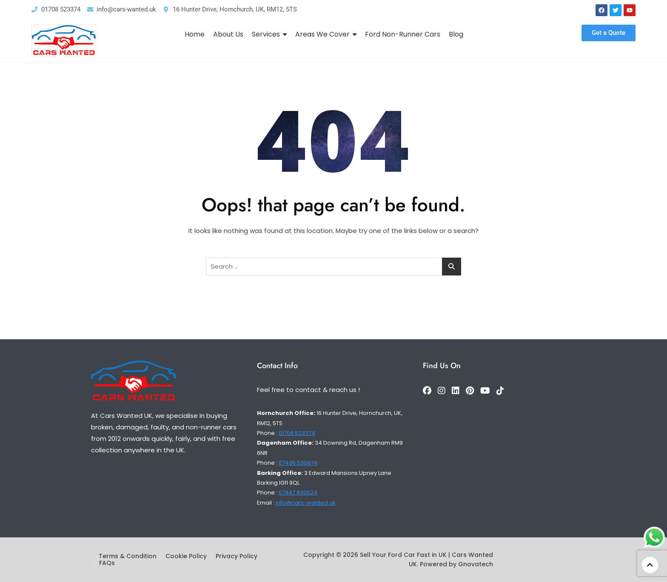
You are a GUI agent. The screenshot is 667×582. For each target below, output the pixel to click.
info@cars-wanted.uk (306, 503)
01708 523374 (297, 433)
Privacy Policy (236, 556)
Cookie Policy (186, 556)
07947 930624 (298, 492)
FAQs (107, 563)
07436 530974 (298, 463)
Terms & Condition (128, 556)
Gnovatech (475, 564)
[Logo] (64, 40)
